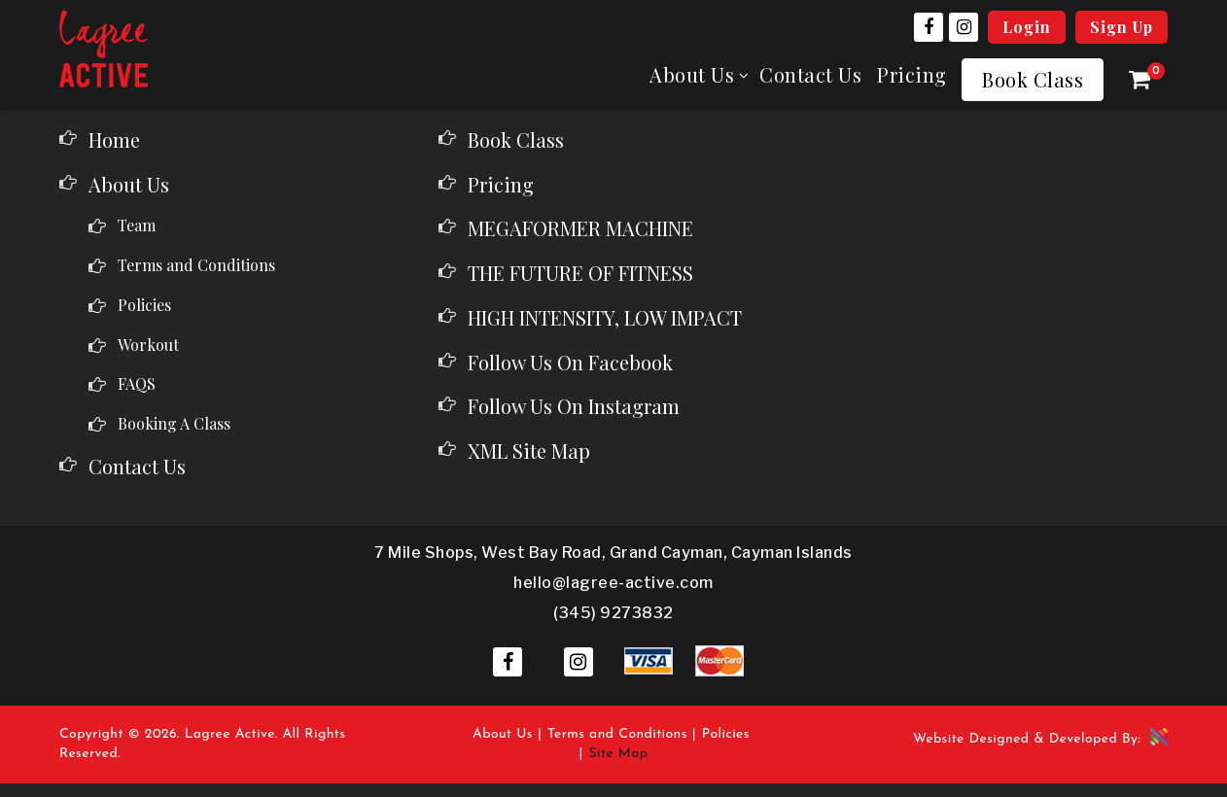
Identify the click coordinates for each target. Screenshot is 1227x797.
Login (1026, 27)
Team (137, 225)
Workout (148, 344)
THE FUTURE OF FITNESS (580, 273)
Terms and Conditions (196, 265)
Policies (144, 305)
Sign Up (1121, 27)
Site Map (618, 753)
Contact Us (810, 75)
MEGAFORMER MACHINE (580, 228)
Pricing (912, 74)
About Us (691, 75)
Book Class (1032, 79)
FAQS (137, 383)
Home (114, 139)
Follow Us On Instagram (574, 406)
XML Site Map (529, 450)
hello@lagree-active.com (613, 582)
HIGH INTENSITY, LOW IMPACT (605, 317)
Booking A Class (174, 423)
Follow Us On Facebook (570, 362)
